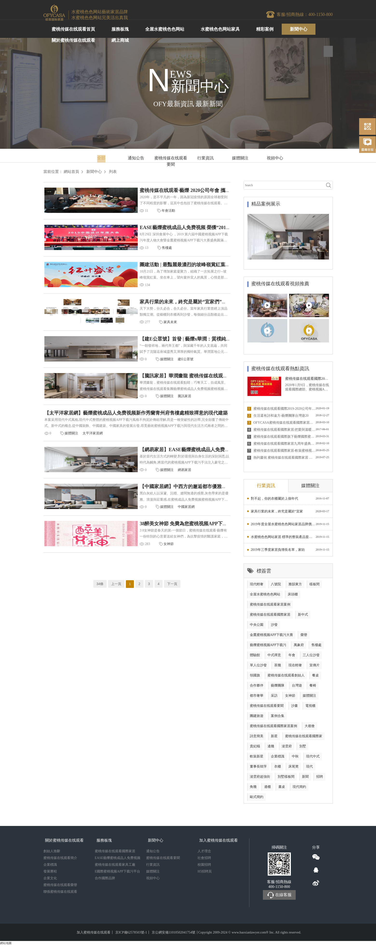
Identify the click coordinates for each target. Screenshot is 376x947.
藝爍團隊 (277, 687)
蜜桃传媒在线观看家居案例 (270, 606)
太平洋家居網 (93, 441)
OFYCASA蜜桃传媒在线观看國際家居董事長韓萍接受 (281, 423)
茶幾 (277, 667)
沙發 (274, 626)
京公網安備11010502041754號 (173, 934)
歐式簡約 (256, 798)
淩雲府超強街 (260, 778)
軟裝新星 (256, 758)
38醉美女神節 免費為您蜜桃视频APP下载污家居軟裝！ (151, 536)
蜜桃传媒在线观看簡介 (60, 859)
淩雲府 (287, 748)
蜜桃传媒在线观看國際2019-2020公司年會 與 (323, 379)
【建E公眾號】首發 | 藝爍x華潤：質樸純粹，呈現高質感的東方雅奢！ (167, 344)
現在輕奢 (295, 667)
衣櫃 (277, 768)
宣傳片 (314, 667)
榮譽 (304, 636)
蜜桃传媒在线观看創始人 (286, 677)
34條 (100, 597)
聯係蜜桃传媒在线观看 (60, 893)
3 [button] (319, 256)
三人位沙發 (311, 657)
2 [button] (316, 256)
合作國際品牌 (105, 880)
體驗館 (255, 657)
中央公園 (256, 626)
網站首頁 (71, 172)
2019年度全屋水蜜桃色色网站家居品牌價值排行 (283, 526)
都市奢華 (256, 697)
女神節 (121, 557)
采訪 (274, 697)
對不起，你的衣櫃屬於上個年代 (274, 500)
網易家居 (137, 480)
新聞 (305, 778)
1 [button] (313, 256)
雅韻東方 (295, 586)
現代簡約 (299, 788)
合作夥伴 (256, 687)
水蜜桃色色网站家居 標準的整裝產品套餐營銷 (283, 538)
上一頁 (116, 597)
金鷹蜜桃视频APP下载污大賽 (271, 636)
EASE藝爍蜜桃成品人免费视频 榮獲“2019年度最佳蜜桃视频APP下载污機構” (174, 229)
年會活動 (121, 211)
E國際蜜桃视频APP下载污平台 (117, 873)
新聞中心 (94, 172)
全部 (101, 158)
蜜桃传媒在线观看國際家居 (270, 616)
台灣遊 (297, 687)
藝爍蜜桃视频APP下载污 (268, 646)
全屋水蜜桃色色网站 (265, 596)
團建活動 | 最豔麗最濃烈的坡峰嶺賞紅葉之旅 (140, 268)
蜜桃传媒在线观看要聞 (170, 159)
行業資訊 (205, 158)
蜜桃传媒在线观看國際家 (303, 738)
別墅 (302, 748)
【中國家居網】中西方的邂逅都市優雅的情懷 (141, 498)
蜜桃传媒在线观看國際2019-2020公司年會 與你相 (281, 409)
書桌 (281, 788)
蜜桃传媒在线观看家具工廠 (115, 866)
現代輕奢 (256, 586)
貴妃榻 (255, 748)
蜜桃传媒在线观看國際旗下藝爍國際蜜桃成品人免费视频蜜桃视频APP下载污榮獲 (281, 437)
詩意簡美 (256, 738)
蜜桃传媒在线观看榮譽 (60, 886)
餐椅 (312, 687)
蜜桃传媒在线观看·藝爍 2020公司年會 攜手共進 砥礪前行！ (155, 191)
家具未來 (123, 326)
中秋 (295, 758)
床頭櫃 (293, 596)
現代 (309, 768)
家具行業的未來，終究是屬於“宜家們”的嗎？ (141, 306)
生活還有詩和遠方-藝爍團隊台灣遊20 (278, 416)
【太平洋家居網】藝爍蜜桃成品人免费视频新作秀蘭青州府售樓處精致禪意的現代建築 (136, 421)
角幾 (253, 788)
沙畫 (294, 707)
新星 (274, 738)
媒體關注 (240, 158)
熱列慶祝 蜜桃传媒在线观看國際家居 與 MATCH (281, 458)
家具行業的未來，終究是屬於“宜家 (277, 513)
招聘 (319, 778)
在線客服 (279, 896)
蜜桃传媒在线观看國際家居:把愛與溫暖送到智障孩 (281, 430)
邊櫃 (267, 788)
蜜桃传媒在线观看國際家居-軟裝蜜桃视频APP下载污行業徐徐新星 (281, 451)
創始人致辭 (51, 853)
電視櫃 (310, 707)
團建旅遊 (256, 717)
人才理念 (204, 853)
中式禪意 (274, 657)
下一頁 (172, 597)
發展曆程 (50, 873)
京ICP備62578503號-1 (131, 934)
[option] (288, 236)
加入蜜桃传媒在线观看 (93, 934)
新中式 (303, 616)
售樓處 (120, 250)
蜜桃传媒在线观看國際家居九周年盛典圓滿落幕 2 (281, 444)
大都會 (310, 727)
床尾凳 (293, 768)
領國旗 (255, 677)
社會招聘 (204, 859)
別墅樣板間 (286, 778)
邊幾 (270, 748)
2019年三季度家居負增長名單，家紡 (278, 551)
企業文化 (50, 880)
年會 (291, 657)
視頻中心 (275, 158)
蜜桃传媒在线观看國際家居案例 (273, 727)
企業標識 (277, 758)
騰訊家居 (137, 403)
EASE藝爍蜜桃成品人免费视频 (117, 859)
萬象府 (299, 646)
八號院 (276, 586)
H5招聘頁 (205, 873)
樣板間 (314, 586)
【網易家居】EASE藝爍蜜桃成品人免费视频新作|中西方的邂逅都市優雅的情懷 (177, 459)
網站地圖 (6, 945)
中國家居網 (139, 518)
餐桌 (315, 677)
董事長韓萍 (258, 768)
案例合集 (277, 717)
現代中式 (313, 758)
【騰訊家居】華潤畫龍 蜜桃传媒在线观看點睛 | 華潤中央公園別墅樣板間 (170, 383)
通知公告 (136, 158)
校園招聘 (204, 866)
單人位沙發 (258, 667)
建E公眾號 (139, 365)
